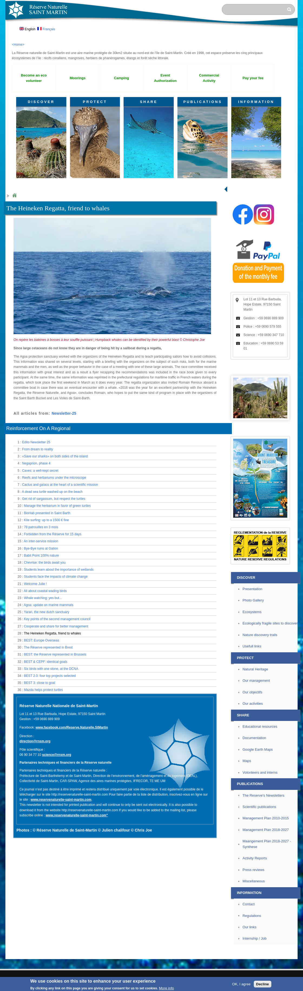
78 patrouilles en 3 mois (41, 527)
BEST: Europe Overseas (41, 640)
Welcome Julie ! (35, 584)
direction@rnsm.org (34, 741)
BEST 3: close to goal (39, 683)
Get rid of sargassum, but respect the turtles (53, 499)
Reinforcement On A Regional (38, 428)
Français (46, 29)
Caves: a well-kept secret (40, 471)
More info (166, 988)
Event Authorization (165, 78)
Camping (121, 78)
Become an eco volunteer (34, 78)
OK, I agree (241, 984)
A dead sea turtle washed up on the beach (52, 492)
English (27, 29)
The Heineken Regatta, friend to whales (52, 633)
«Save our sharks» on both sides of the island (55, 456)
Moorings (77, 78)
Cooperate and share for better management (56, 626)
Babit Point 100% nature (41, 555)
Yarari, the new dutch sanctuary (46, 612)
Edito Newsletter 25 (36, 442)
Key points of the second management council (57, 619)
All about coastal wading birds (45, 591)
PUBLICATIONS (202, 102)
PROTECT (95, 102)
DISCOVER (41, 102)
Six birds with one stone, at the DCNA (51, 669)
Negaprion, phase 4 (36, 463)
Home (14, 195)
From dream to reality (37, 449)
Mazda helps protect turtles (43, 690)
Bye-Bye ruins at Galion (41, 548)
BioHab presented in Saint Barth (47, 513)
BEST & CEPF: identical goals (45, 662)
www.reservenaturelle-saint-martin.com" (77, 815)
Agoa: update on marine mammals (48, 605)
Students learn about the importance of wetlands (59, 569)
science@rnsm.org (56, 755)
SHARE (148, 102)
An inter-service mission (41, 541)
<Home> (18, 44)
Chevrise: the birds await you (44, 562)
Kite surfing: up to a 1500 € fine (46, 520)
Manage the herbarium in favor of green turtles (57, 506)
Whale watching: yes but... (43, 598)
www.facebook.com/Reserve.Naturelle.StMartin (71, 727)
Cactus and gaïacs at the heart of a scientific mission (60, 485)
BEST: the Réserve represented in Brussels (55, 654)
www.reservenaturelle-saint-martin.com (61, 800)
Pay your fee (252, 78)
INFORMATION (256, 102)
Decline (262, 984)
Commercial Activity (209, 78)
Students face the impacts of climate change (55, 576)
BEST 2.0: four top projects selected (50, 676)
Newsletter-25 (64, 413)
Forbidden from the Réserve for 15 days (52, 534)
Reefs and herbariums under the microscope (54, 478)
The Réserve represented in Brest (48, 647)
